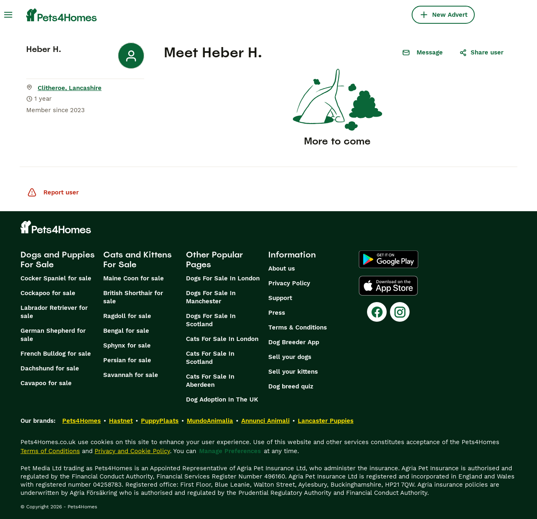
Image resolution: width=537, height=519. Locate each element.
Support (280, 298)
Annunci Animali (265, 420)
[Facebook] (377, 312)
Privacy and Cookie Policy (132, 451)
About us (281, 268)
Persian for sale (127, 360)
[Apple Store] (388, 286)
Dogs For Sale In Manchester (211, 297)
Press (276, 312)
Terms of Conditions (50, 451)
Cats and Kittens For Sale (137, 259)
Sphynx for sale (127, 345)
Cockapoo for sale (47, 293)
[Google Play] (388, 259)
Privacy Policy (289, 283)
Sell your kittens (293, 371)
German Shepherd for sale (53, 335)
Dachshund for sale (49, 368)
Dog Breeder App (293, 342)
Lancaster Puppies (325, 420)
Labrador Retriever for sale (54, 312)
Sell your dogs (289, 357)
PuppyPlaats (160, 420)
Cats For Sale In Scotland (210, 358)
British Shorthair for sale (133, 297)
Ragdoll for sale (127, 316)
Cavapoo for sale (46, 383)
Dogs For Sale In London (223, 278)
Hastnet (121, 420)
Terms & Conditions (297, 327)
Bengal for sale (126, 330)
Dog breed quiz (290, 386)
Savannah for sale (130, 375)
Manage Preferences (230, 451)
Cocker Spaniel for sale (55, 278)
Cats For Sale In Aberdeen (210, 380)
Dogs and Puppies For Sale (57, 259)
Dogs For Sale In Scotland (211, 320)
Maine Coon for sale (133, 278)
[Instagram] (400, 312)
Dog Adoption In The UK (222, 399)
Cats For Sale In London (222, 339)
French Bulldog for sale (55, 353)
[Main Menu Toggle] (8, 15)
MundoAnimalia (210, 420)
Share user (481, 52)
